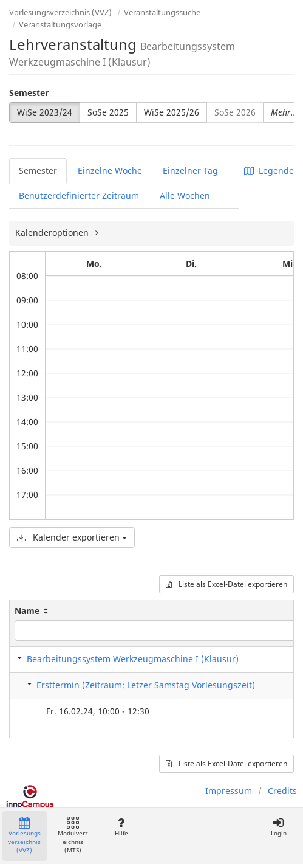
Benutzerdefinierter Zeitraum (79, 195)
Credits (282, 791)
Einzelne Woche (110, 170)
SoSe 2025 (108, 112)
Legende (269, 170)
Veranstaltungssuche (162, 12)
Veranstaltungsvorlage (60, 24)
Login (278, 827)
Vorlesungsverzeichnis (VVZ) (60, 12)
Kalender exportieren (72, 537)
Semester (29, 92)
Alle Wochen (185, 195)
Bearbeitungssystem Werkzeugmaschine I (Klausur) (133, 659)
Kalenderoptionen (53, 232)
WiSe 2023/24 (44, 112)
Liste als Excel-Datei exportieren (226, 584)
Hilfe (121, 827)
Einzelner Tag (190, 170)
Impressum (228, 791)
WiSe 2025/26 (171, 112)
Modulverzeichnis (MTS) (73, 835)
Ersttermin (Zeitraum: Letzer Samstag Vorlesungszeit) (145, 685)
